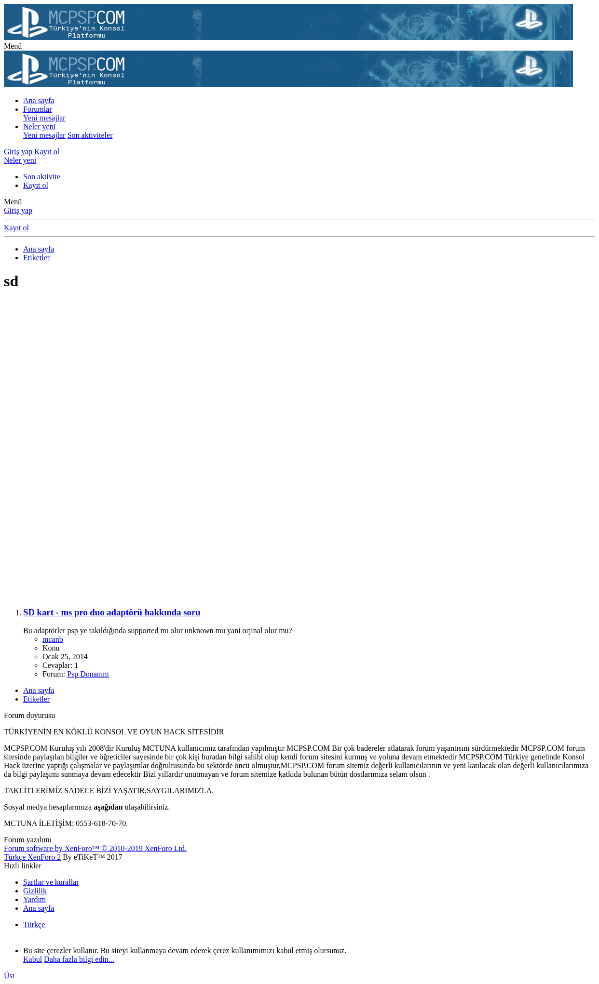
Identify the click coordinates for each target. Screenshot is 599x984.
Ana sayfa (38, 100)
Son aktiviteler (90, 135)
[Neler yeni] (20, 160)
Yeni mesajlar (44, 118)
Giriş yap (18, 210)
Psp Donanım (88, 674)
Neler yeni (39, 126)
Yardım (34, 899)
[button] (13, 46)
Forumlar (37, 109)
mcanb (52, 639)
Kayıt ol (35, 185)
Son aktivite (41, 177)
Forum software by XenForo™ (95, 848)
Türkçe (34, 924)
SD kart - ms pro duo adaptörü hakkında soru (112, 612)
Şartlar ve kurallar (51, 882)
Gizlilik (35, 891)
